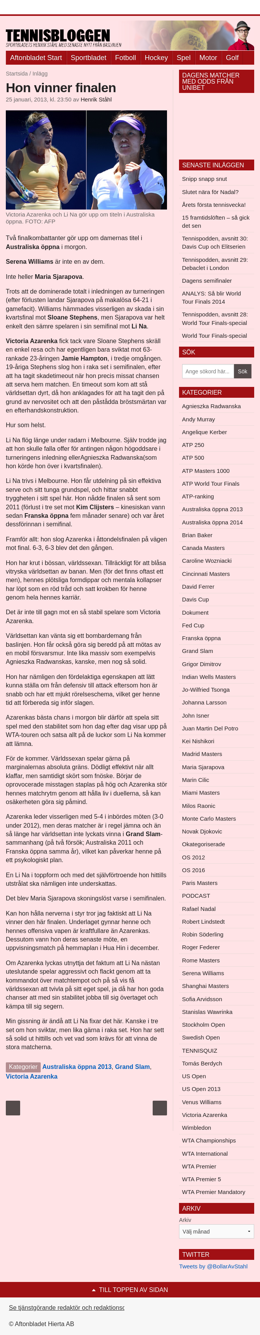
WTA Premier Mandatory (213, 1192)
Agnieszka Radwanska (211, 406)
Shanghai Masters (205, 986)
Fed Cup (193, 625)
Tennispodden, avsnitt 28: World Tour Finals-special (215, 318)
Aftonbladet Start (36, 58)
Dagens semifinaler (207, 280)
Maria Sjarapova (203, 767)
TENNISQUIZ (199, 1050)
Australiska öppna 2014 (212, 522)
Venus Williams (202, 1102)
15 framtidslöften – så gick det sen (216, 221)
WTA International (205, 1153)
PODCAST (196, 895)
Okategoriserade (203, 844)
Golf (232, 58)
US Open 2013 (201, 1089)
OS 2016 (193, 870)
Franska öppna (201, 638)
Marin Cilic (195, 780)
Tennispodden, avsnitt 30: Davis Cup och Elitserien (215, 242)
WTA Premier (199, 1166)
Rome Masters (201, 960)
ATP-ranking (198, 496)
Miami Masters (201, 792)
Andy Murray (198, 419)
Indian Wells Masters (209, 677)
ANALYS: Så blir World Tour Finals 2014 (211, 297)
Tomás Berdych (202, 1063)
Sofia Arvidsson (202, 999)
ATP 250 (193, 445)
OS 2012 (193, 857)
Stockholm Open (203, 1024)
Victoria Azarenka (31, 1076)
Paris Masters (200, 883)
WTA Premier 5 (201, 1179)
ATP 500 (193, 457)
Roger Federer (201, 947)
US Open (194, 1076)
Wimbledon (196, 1127)
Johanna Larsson (204, 702)
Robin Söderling (203, 934)
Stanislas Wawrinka (207, 1012)
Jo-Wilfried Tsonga (206, 689)
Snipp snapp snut (204, 178)
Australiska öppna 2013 (77, 1067)
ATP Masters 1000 (206, 470)
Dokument (195, 612)
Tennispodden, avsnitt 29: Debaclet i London (215, 263)
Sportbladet (89, 58)
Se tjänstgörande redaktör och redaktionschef (71, 1307)
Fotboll (125, 58)
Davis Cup (195, 599)
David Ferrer (198, 586)
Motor (208, 58)
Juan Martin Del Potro (210, 728)
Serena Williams (203, 973)
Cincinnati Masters (206, 573)
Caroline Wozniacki (207, 560)
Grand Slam (132, 1067)
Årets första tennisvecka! (214, 204)
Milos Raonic (198, 805)
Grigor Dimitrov (201, 664)
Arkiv (185, 1220)
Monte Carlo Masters (209, 818)
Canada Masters (203, 548)
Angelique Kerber (204, 432)
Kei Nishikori (198, 741)
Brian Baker (197, 535)
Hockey (156, 58)
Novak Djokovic (202, 831)
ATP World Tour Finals (210, 483)
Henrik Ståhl (96, 99)
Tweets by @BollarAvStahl (213, 1266)
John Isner (195, 715)
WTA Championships (209, 1140)
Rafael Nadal (199, 908)
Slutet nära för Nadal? (210, 192)
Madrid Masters (202, 754)
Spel (184, 58)
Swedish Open (201, 1037)
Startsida (17, 73)
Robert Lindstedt (203, 921)
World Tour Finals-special (214, 335)
